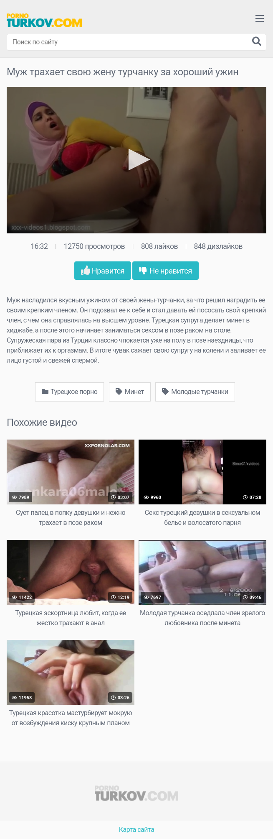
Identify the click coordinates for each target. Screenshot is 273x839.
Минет (130, 392)
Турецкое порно (70, 392)
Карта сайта (136, 830)
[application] (136, 160)
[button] (137, 159)
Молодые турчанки (195, 392)
